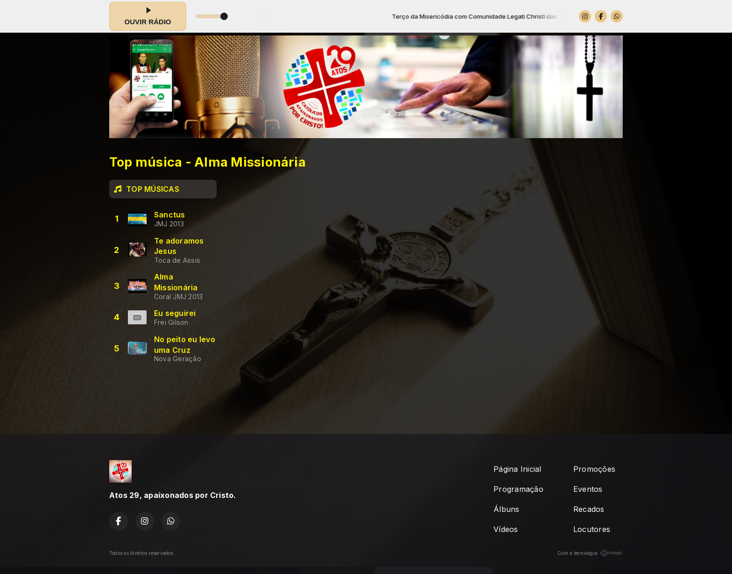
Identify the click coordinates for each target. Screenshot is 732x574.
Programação (518, 489)
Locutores (591, 529)
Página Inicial (517, 469)
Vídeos (505, 529)
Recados (589, 509)
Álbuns (506, 509)
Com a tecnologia (590, 553)
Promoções (594, 469)
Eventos (588, 489)
